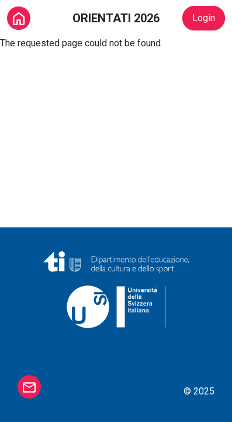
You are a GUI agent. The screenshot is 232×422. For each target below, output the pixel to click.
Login (203, 17)
